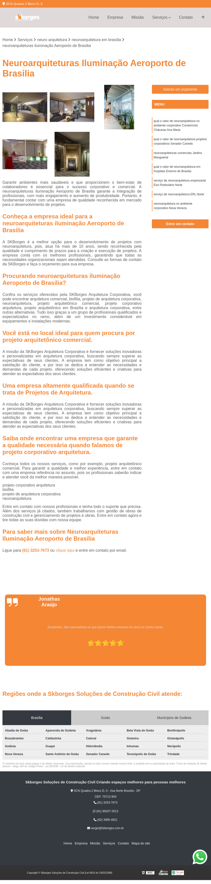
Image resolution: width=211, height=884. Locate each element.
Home (93, 17)
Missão (137, 17)
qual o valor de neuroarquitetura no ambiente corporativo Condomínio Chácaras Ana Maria (177, 125)
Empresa (115, 17)
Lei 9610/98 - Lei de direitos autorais (65, 766)
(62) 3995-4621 (105, 820)
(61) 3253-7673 (36, 550)
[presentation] (4, 652)
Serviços (159, 17)
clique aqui (65, 550)
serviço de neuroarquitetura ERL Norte (179, 194)
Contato (186, 17)
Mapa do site (140, 843)
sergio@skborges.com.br (105, 828)
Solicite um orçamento (180, 89)
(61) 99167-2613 (105, 811)
